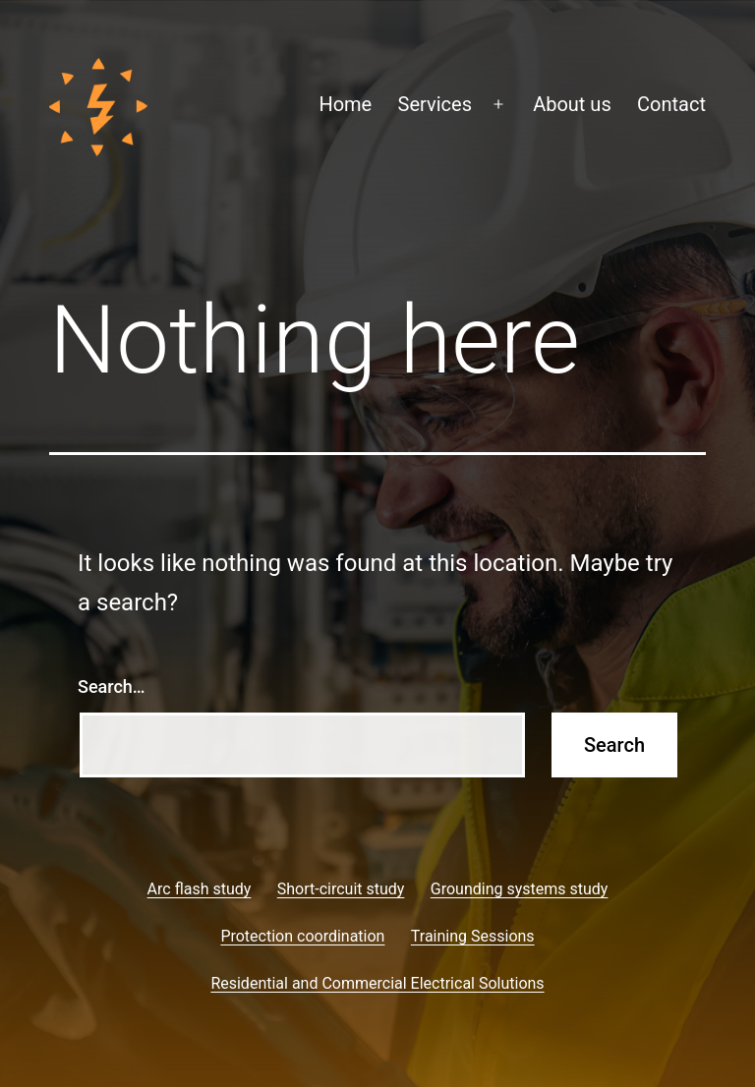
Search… (111, 686)
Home (345, 104)
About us (572, 104)
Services (435, 104)
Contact (671, 104)
